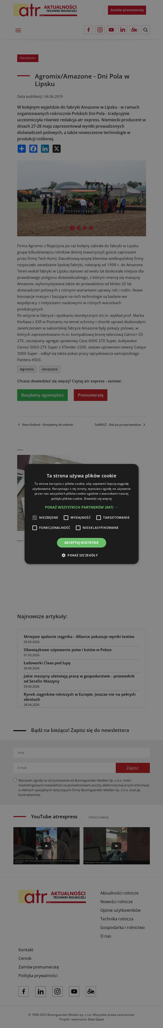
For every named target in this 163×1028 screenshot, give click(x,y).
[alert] (81, 514)
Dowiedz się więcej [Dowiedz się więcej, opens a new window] (98, 498)
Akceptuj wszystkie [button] (81, 542)
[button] (81, 507)
